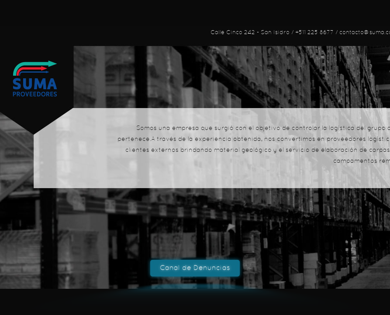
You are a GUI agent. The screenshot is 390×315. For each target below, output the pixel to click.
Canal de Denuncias (195, 268)
